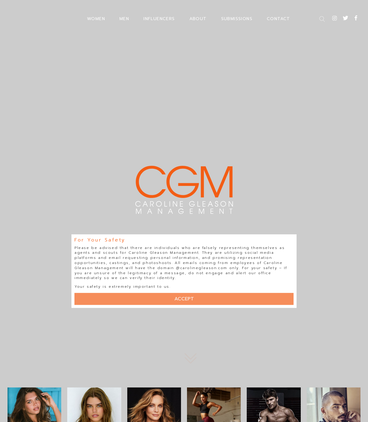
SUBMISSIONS (236, 19)
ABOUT (198, 19)
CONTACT (278, 19)
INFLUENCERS (159, 19)
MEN (124, 19)
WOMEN (96, 19)
